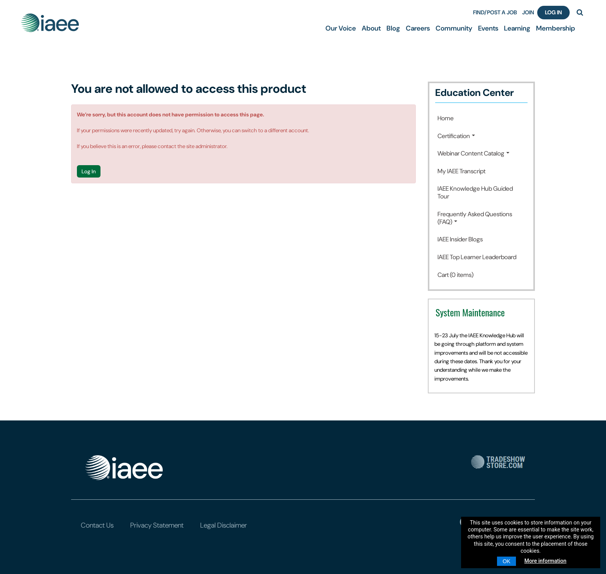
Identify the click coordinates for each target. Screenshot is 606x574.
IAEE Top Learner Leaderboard (476, 257)
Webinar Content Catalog (473, 153)
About (371, 28)
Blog (393, 28)
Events (488, 28)
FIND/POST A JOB (495, 12)
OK (506, 561)
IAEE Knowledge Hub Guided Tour (475, 192)
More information (545, 561)
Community (454, 28)
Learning (517, 28)
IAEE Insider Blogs (460, 239)
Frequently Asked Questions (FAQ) (474, 218)
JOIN (528, 12)
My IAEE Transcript (461, 171)
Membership (555, 28)
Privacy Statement (157, 525)
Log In (553, 12)
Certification (456, 136)
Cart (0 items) (455, 275)
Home (445, 118)
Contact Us (97, 525)
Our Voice (340, 28)
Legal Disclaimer (223, 525)
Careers (418, 28)
